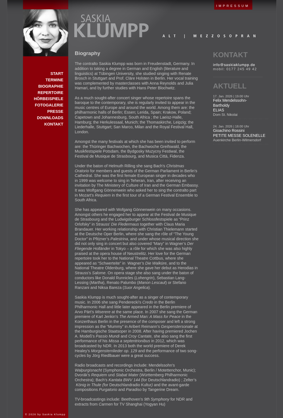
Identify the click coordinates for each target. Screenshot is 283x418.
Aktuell (230, 86)
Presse (55, 111)
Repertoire (50, 92)
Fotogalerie (49, 105)
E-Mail (234, 65)
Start (45, 28)
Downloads (50, 118)
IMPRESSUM (233, 5)
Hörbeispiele (48, 98)
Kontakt (230, 55)
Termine (54, 80)
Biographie (50, 86)
